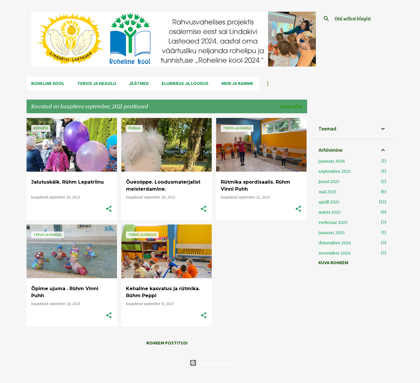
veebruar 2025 (333, 222)
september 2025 (334, 171)
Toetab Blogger (210, 362)
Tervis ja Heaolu (96, 83)
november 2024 (334, 253)
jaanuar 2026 (331, 161)
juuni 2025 (329, 181)
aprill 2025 (329, 202)
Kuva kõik (291, 107)
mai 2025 (327, 191)
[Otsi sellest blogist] (362, 19)
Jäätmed (139, 83)
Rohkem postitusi (167, 343)
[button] (108, 209)
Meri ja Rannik (237, 83)
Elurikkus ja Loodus (185, 83)
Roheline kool (47, 83)
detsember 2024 (334, 243)
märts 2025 (329, 212)
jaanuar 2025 (331, 232)
